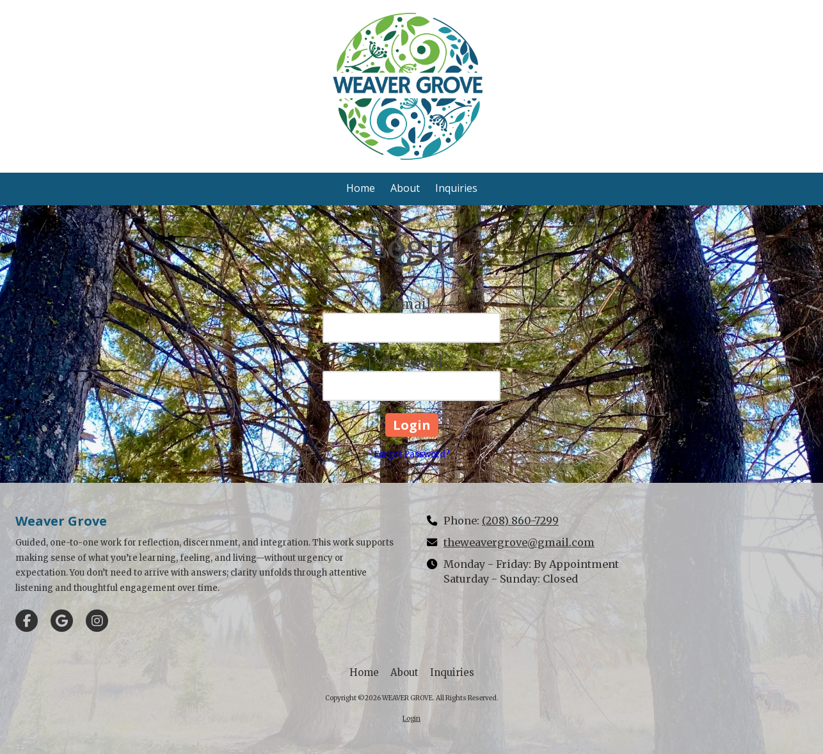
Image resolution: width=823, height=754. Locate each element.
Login (411, 718)
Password (411, 362)
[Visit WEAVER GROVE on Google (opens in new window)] (62, 620)
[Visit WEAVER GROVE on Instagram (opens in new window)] (97, 620)
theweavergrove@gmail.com (519, 542)
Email (412, 304)
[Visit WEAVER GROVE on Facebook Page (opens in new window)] (26, 620)
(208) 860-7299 (520, 520)
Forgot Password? (412, 454)
